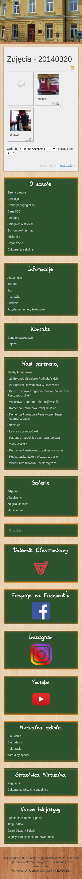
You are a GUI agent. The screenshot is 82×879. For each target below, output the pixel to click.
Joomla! (33, 870)
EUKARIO (63, 870)
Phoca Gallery (65, 165)
